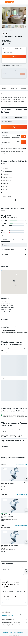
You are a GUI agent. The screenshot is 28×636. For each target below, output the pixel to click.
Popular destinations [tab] (20, 591)
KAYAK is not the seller (14, 619)
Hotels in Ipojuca (8, 600)
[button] (2, 2)
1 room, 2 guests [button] (7, 52)
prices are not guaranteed (7, 615)
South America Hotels (18, 632)
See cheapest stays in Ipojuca (22, 495)
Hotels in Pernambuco (13, 633)
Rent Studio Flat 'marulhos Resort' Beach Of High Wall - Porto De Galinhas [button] (13, 482)
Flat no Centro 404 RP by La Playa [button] (9, 545)
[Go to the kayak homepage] (9, 2)
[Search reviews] (15, 245)
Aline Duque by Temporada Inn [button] (8, 514)
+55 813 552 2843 (6, 41)
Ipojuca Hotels (22, 633)
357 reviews (11, 44)
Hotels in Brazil (4, 633)
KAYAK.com (5, 632)
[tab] (5, 240)
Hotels (11, 632)
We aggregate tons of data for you (14, 622)
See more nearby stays (21, 464)
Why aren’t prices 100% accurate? (14, 625)
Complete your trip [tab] (8, 591)
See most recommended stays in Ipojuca (21, 526)
